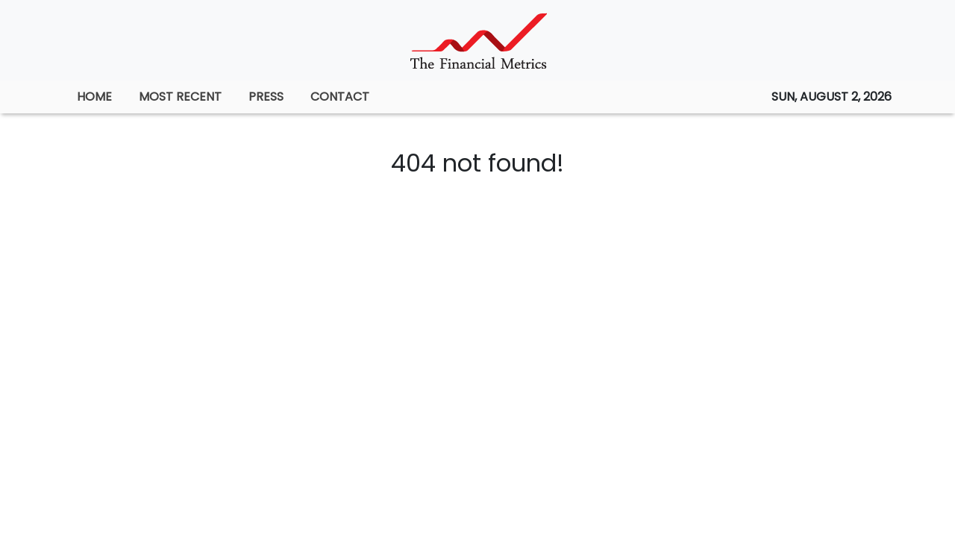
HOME (94, 96)
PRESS (266, 96)
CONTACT (339, 96)
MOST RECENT (180, 96)
